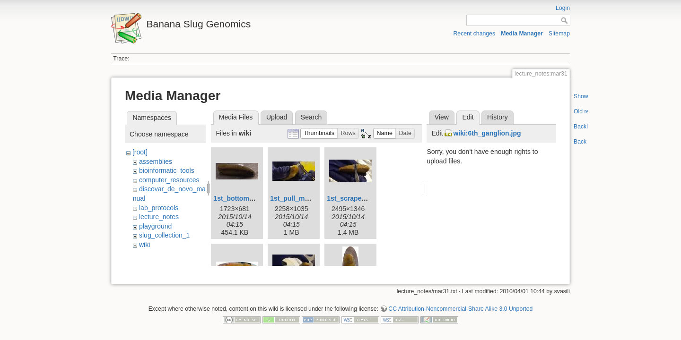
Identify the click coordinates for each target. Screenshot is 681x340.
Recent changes (475, 33)
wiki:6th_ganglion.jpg (487, 133)
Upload (276, 117)
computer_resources (169, 180)
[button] (319, 133)
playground (155, 226)
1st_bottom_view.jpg (246, 198)
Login (563, 8)
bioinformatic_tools (166, 170)
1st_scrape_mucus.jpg (362, 198)
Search (311, 117)
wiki (144, 244)
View (442, 117)
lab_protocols (158, 208)
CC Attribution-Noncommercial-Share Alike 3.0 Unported (460, 305)
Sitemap (559, 33)
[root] (140, 152)
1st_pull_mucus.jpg (301, 198)
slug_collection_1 (164, 235)
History (497, 117)
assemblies (155, 161)
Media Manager (522, 33)
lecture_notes (159, 217)
